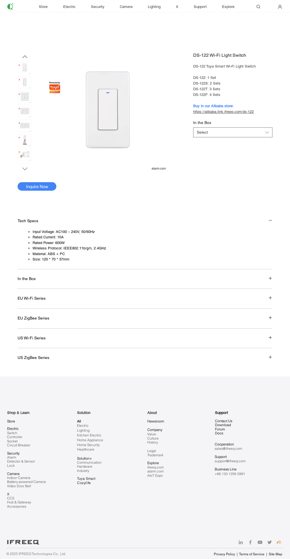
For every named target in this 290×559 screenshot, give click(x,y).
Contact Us (223, 421)
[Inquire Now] (37, 186)
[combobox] (232, 132)
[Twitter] (269, 542)
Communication (89, 462)
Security (13, 453)
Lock (11, 465)
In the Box (202, 122)
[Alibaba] (279, 542)
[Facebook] (250, 542)
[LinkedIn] (241, 542)
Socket (12, 441)
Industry (83, 470)
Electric (13, 428)
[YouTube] (260, 542)
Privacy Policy (225, 554)
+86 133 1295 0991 (230, 474)
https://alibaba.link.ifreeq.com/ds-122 (223, 112)
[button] (203, 7)
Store (11, 421)
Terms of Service (252, 554)
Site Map (275, 554)
